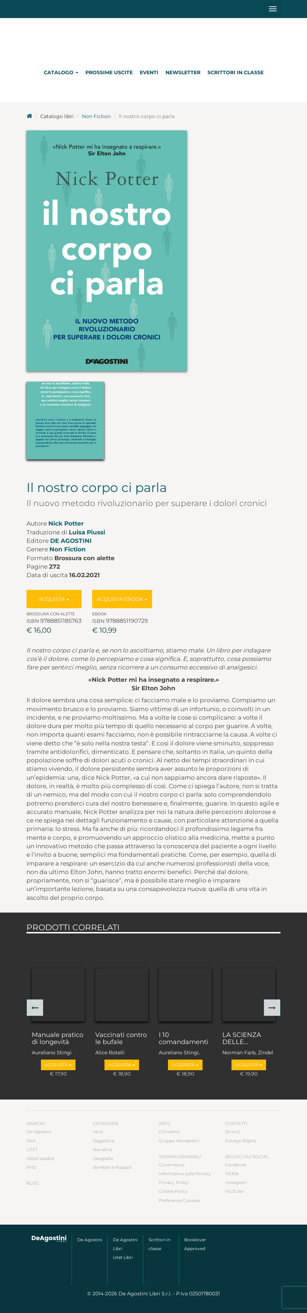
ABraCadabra (40, 1158)
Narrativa (102, 1149)
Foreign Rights (241, 1140)
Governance (172, 1164)
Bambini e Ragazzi (112, 1167)
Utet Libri (123, 1257)
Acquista (54, 599)
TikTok (232, 1173)
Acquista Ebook (122, 599)
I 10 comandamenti (183, 1039)
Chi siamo (169, 1131)
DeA (31, 1140)
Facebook (235, 1164)
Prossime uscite (109, 72)
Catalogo (61, 72)
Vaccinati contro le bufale (121, 1039)
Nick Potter (66, 523)
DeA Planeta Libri (153, 40)
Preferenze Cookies (179, 1200)
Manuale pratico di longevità (57, 1039)
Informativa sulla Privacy (185, 1173)
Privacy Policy (174, 1182)
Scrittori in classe (235, 72)
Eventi (149, 72)
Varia (98, 1131)
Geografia (103, 1158)
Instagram (236, 1182)
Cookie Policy (173, 1191)
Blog (32, 1183)
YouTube (234, 1191)
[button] (34, 1007)
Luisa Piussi (87, 532)
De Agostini (71, 540)
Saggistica (103, 1140)
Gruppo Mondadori (179, 1140)
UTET (32, 1149)
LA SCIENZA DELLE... (241, 1039)
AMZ (31, 1167)
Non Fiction (96, 116)
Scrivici (232, 1131)
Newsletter (182, 72)
